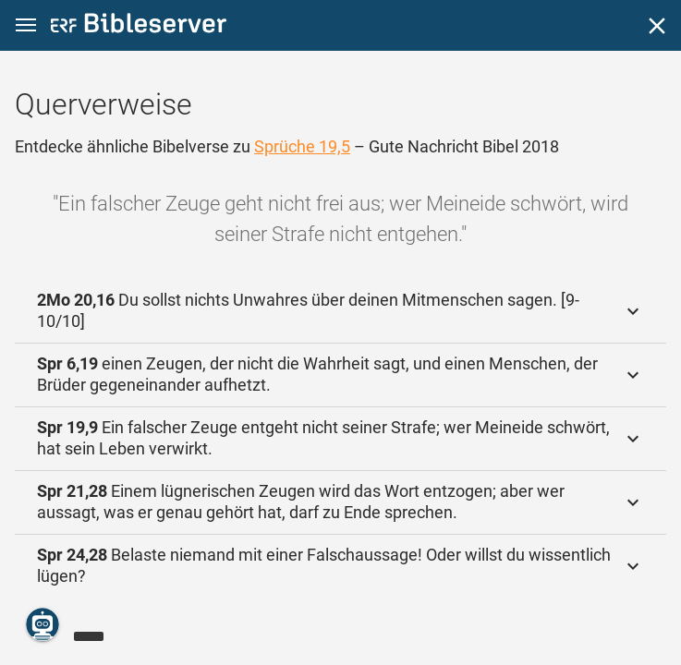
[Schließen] (656, 25)
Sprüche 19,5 (302, 146)
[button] (26, 25)
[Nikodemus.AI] (42, 624)
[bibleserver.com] (138, 26)
